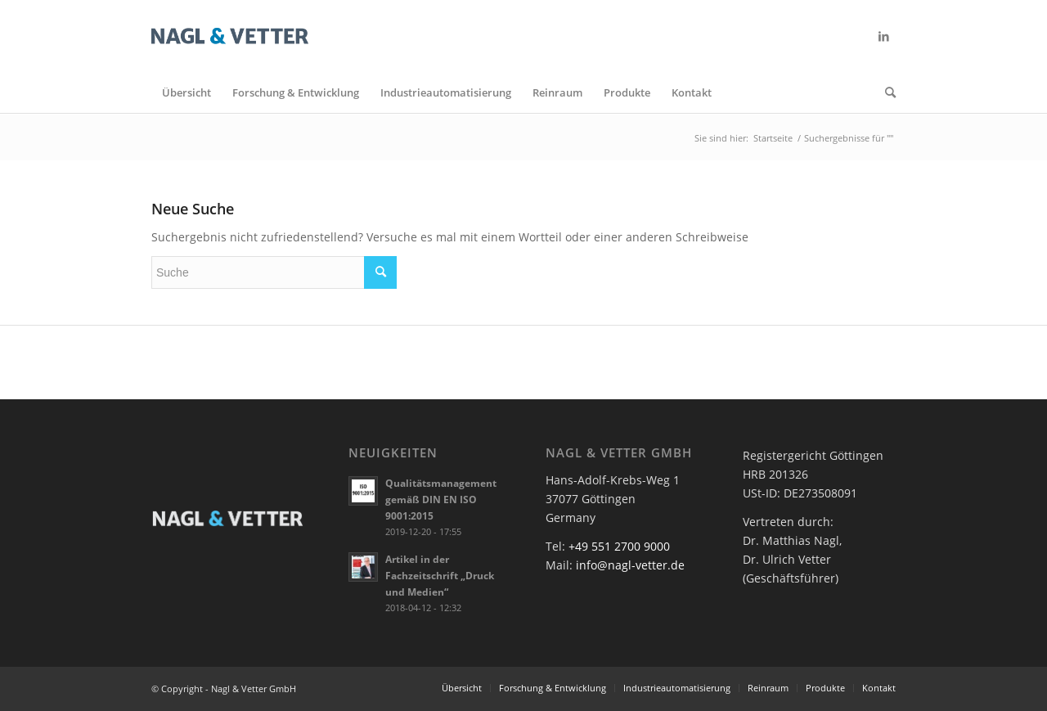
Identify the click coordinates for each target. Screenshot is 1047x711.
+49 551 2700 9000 (619, 546)
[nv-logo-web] (229, 36)
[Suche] (885, 92)
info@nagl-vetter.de (630, 565)
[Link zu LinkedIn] (883, 36)
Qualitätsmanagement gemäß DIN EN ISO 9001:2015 (441, 499)
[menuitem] (186, 92)
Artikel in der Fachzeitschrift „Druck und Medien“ (439, 575)
